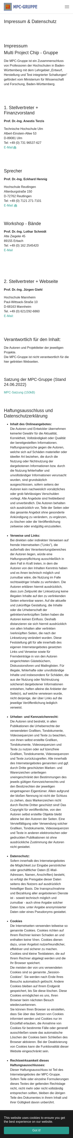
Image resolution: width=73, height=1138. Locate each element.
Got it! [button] (36, 1130)
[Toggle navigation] (67, 6)
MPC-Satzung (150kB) (19, 392)
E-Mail (8, 147)
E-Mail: (9, 205)
